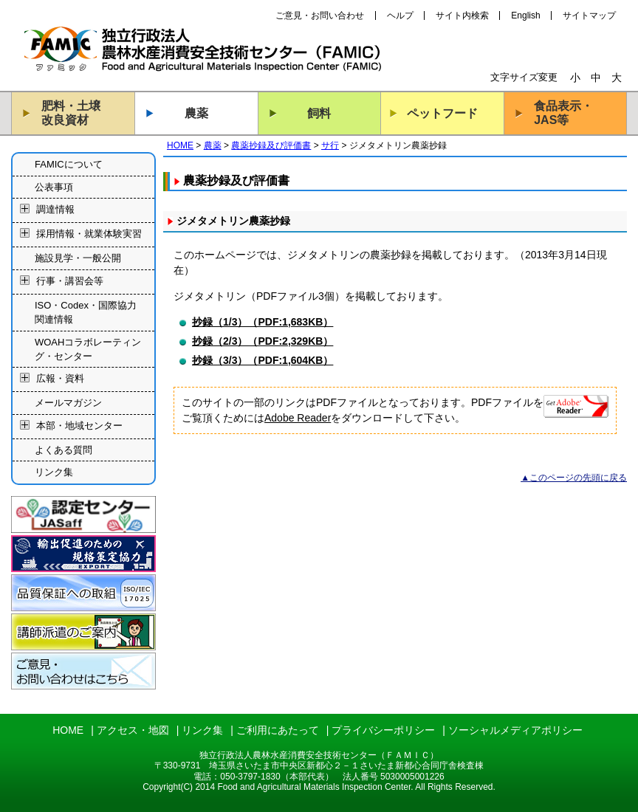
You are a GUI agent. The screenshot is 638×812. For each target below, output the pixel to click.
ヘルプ (400, 15)
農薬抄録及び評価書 (271, 145)
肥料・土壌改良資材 (70, 113)
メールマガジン (68, 402)
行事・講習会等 (69, 280)
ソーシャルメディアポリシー (515, 730)
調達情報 (55, 210)
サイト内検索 (462, 15)
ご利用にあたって (277, 730)
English (525, 15)
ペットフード (442, 113)
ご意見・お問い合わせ (319, 15)
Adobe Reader (297, 418)
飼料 (319, 113)
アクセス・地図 (133, 730)
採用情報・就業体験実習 (89, 234)
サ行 (330, 145)
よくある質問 (63, 449)
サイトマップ (589, 15)
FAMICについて (69, 164)
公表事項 (54, 187)
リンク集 (54, 472)
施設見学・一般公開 (78, 258)
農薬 (196, 113)
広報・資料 (60, 379)
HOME (180, 145)
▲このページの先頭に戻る (574, 477)
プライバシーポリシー (383, 730)
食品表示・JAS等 (563, 113)
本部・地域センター (79, 425)
